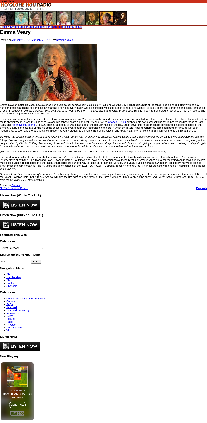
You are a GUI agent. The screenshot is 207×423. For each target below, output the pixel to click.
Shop (31, 26)
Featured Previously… (19, 310)
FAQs (9, 304)
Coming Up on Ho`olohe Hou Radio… (28, 298)
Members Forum (43, 26)
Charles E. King (117, 122)
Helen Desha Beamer (24, 125)
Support (24, 26)
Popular (10, 319)
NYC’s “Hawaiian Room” (14, 188)
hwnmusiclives (64, 40)
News (9, 316)
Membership (13, 277)
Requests (201, 188)
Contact (77, 26)
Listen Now (6, 26)
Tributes (11, 324)
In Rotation (12, 313)
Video (9, 330)
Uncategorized (14, 327)
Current (15, 185)
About (16, 26)
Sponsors (67, 26)
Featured (11, 307)
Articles (57, 26)
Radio (9, 321)
